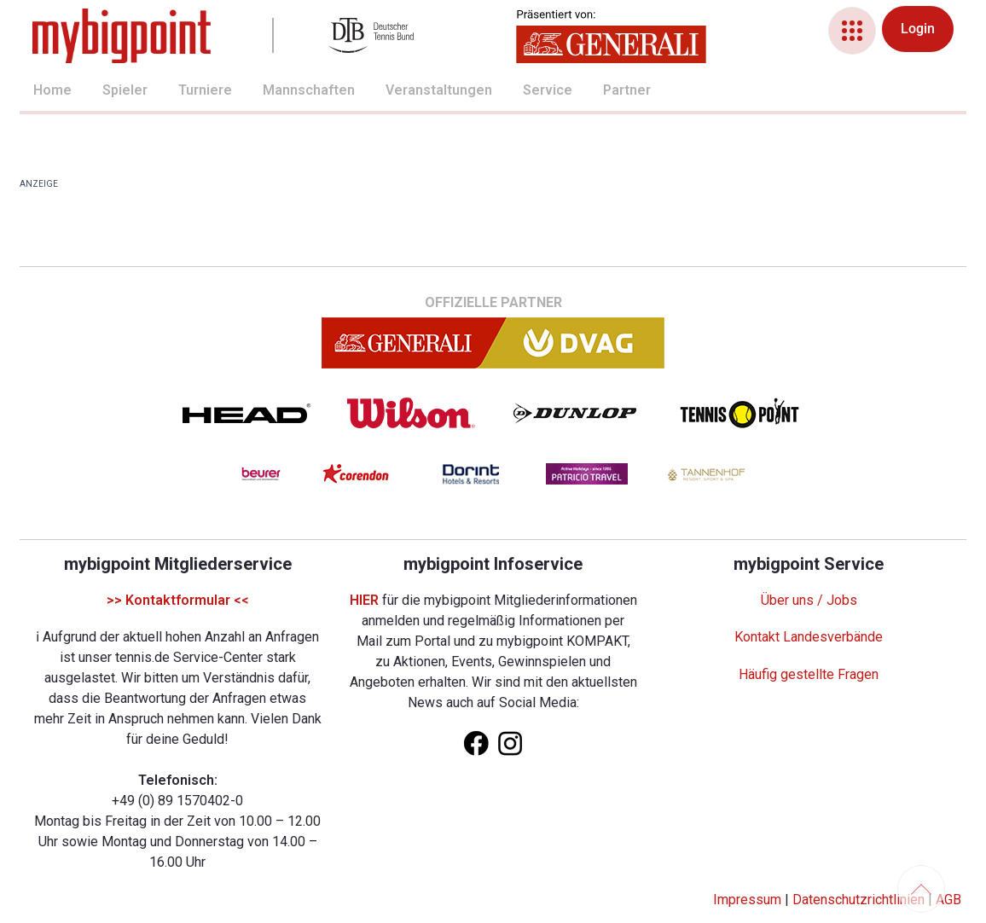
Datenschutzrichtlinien (858, 899)
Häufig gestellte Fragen (809, 674)
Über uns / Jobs (809, 600)
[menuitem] (33, 92)
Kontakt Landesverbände (808, 637)
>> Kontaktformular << (178, 600)
